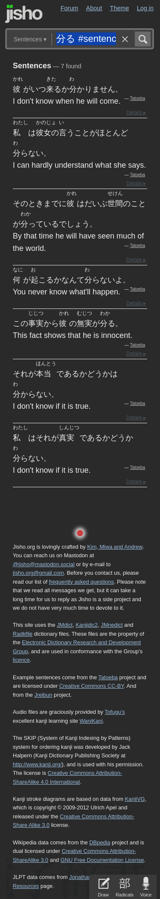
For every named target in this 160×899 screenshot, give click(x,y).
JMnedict (111, 625)
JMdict (65, 625)
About (94, 8)
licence (21, 660)
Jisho (24, 14)
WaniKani (91, 721)
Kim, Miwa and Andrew (114, 547)
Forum (70, 8)
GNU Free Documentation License (102, 860)
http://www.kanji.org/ (37, 764)
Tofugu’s (115, 712)
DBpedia (99, 842)
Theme (119, 8)
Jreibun (43, 695)
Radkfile (22, 634)
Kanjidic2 (87, 625)
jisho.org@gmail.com (38, 573)
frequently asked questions (81, 582)
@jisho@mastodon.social (44, 564)
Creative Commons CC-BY (91, 686)
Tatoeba (137, 98)
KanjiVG (135, 799)
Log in (145, 8)
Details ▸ (136, 113)
